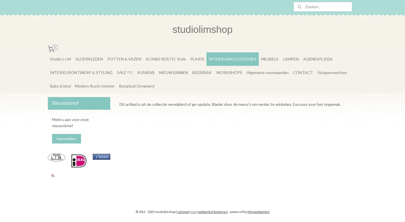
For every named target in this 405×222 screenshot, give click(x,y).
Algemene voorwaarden (268, 72)
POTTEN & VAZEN (124, 59)
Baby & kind (60, 86)
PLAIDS (197, 59)
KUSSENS (146, 72)
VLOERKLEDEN (89, 59)
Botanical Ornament (137, 86)
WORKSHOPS (229, 72)
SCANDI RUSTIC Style (166, 59)
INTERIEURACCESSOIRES (232, 59)
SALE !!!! (125, 72)
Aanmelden (66, 138)
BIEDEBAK (202, 72)
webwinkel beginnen (213, 212)
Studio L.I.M (60, 59)
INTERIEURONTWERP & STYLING (81, 72)
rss (193, 212)
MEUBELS (269, 59)
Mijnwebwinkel (258, 212)
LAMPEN (291, 59)
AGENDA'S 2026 (317, 59)
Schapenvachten (332, 72)
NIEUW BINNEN (173, 72)
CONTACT (303, 72)
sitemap (183, 212)
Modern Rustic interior (95, 86)
